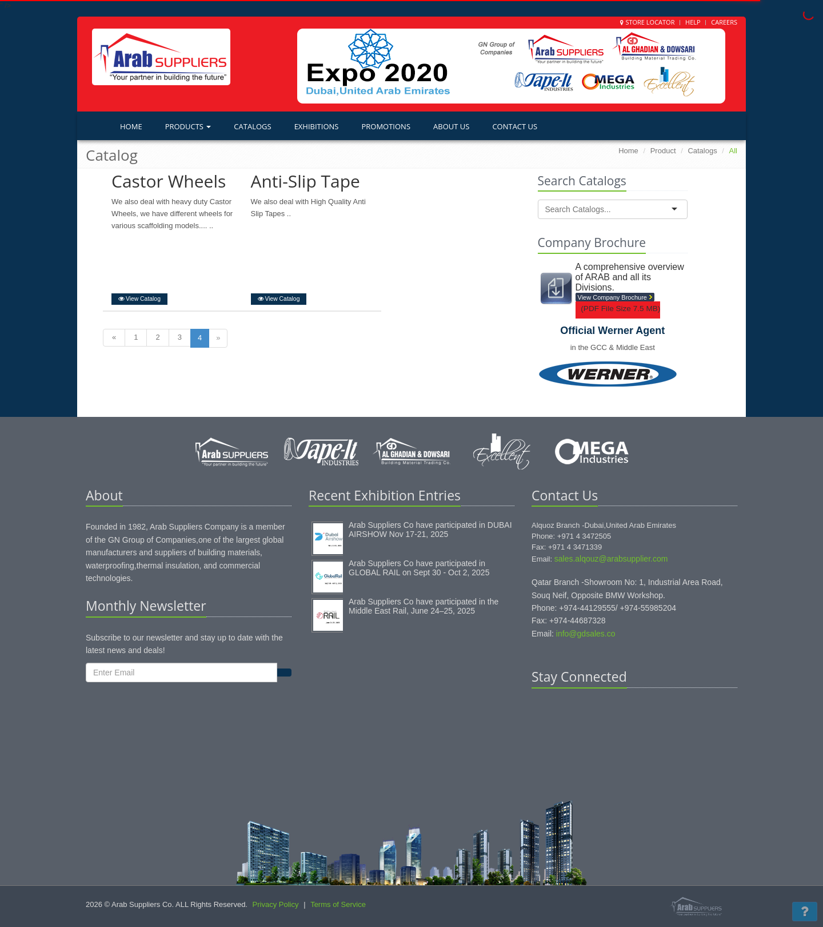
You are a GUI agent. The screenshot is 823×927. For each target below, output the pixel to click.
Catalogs (252, 126)
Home (131, 126)
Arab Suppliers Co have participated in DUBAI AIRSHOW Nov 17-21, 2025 (430, 529)
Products (188, 126)
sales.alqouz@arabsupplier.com (611, 558)
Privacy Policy (276, 904)
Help (693, 22)
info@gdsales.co (586, 633)
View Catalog (139, 299)
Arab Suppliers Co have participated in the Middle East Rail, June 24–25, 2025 (423, 606)
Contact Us (514, 126)
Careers (724, 22)
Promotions (385, 126)
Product (663, 150)
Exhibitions (316, 126)
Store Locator (649, 22)
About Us (451, 126)
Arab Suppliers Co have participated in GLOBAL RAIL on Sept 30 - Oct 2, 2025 (419, 568)
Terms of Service (338, 904)
